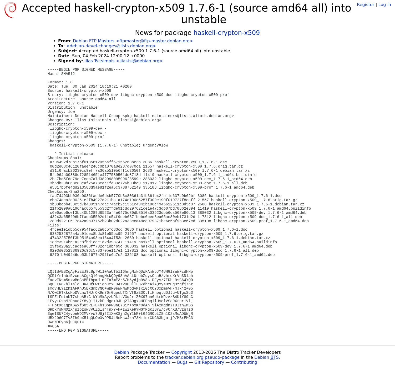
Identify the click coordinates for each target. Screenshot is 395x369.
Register (365, 4)
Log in (384, 4)
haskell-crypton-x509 (227, 33)
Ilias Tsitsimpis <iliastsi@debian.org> (123, 60)
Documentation (154, 362)
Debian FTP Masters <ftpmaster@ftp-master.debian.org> (133, 40)
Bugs (182, 362)
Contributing (244, 362)
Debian (121, 352)
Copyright (181, 352)
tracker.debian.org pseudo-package (202, 357)
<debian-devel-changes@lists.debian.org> (111, 45)
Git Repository (209, 362)
